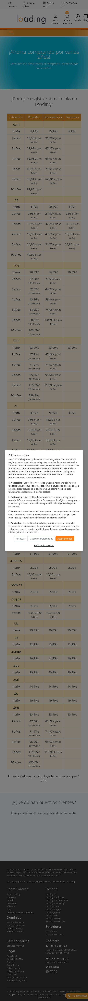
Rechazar (21, 538)
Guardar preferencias (41, 538)
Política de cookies (44, 545)
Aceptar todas (64, 538)
